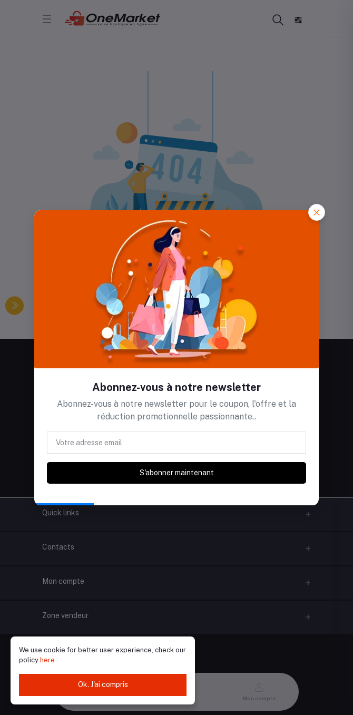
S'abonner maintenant (177, 472)
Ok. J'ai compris (103, 684)
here (47, 660)
